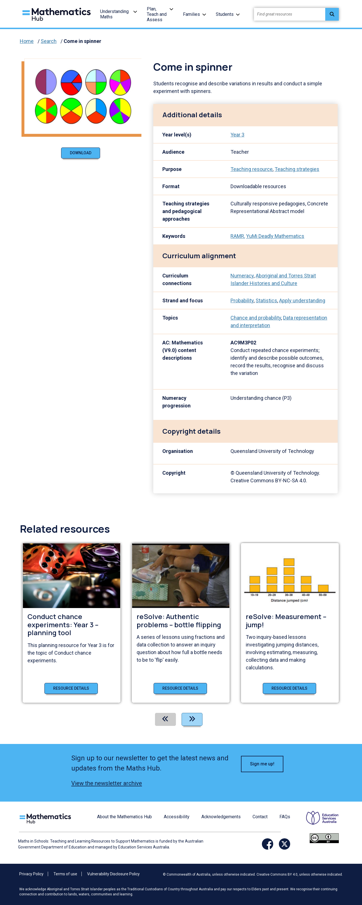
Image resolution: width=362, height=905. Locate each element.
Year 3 (237, 135)
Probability (242, 300)
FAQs (284, 816)
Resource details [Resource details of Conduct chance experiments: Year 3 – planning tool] (71, 688)
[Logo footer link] (46, 818)
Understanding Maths (114, 14)
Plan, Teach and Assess (157, 14)
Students (225, 14)
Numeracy (242, 276)
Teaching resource (251, 169)
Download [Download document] (80, 153)
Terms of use (65, 874)
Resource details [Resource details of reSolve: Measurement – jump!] (289, 688)
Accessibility (176, 816)
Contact (260, 816)
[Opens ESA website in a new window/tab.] (319, 821)
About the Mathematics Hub (124, 816)
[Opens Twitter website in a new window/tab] (284, 844)
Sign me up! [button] (262, 764)
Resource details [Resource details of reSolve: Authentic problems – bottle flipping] (180, 688)
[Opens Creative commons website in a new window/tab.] (324, 838)
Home (27, 41)
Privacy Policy (31, 874)
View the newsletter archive (106, 783)
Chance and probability (255, 318)
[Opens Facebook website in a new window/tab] (267, 844)
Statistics (266, 300)
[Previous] (165, 719)
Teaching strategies (297, 169)
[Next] (192, 719)
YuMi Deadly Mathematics (275, 236)
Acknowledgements (221, 816)
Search (49, 41)
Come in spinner (82, 41)
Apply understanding (302, 300)
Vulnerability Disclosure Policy (113, 874)
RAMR (237, 236)
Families (191, 14)
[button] (135, 11)
